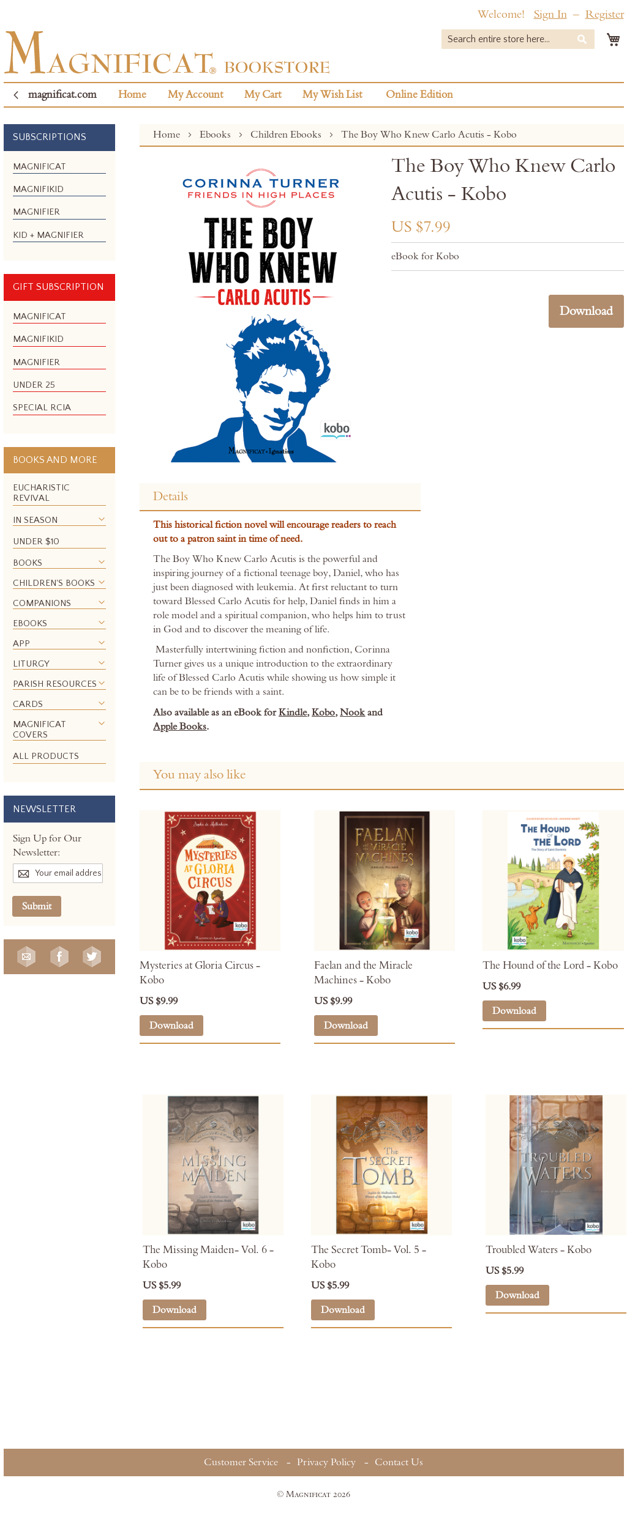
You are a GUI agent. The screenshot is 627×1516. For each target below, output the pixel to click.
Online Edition (419, 95)
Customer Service (241, 1462)
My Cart (262, 95)
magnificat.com (62, 95)
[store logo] (167, 52)
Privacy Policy (326, 1462)
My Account (195, 95)
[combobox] (518, 39)
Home (132, 95)
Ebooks (216, 134)
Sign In (550, 14)
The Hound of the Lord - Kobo (550, 965)
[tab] (280, 497)
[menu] (59, 206)
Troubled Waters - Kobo (538, 1250)
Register (604, 14)
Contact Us (399, 1462)
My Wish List (332, 95)
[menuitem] (39, 166)
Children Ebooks (287, 134)
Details (170, 497)
